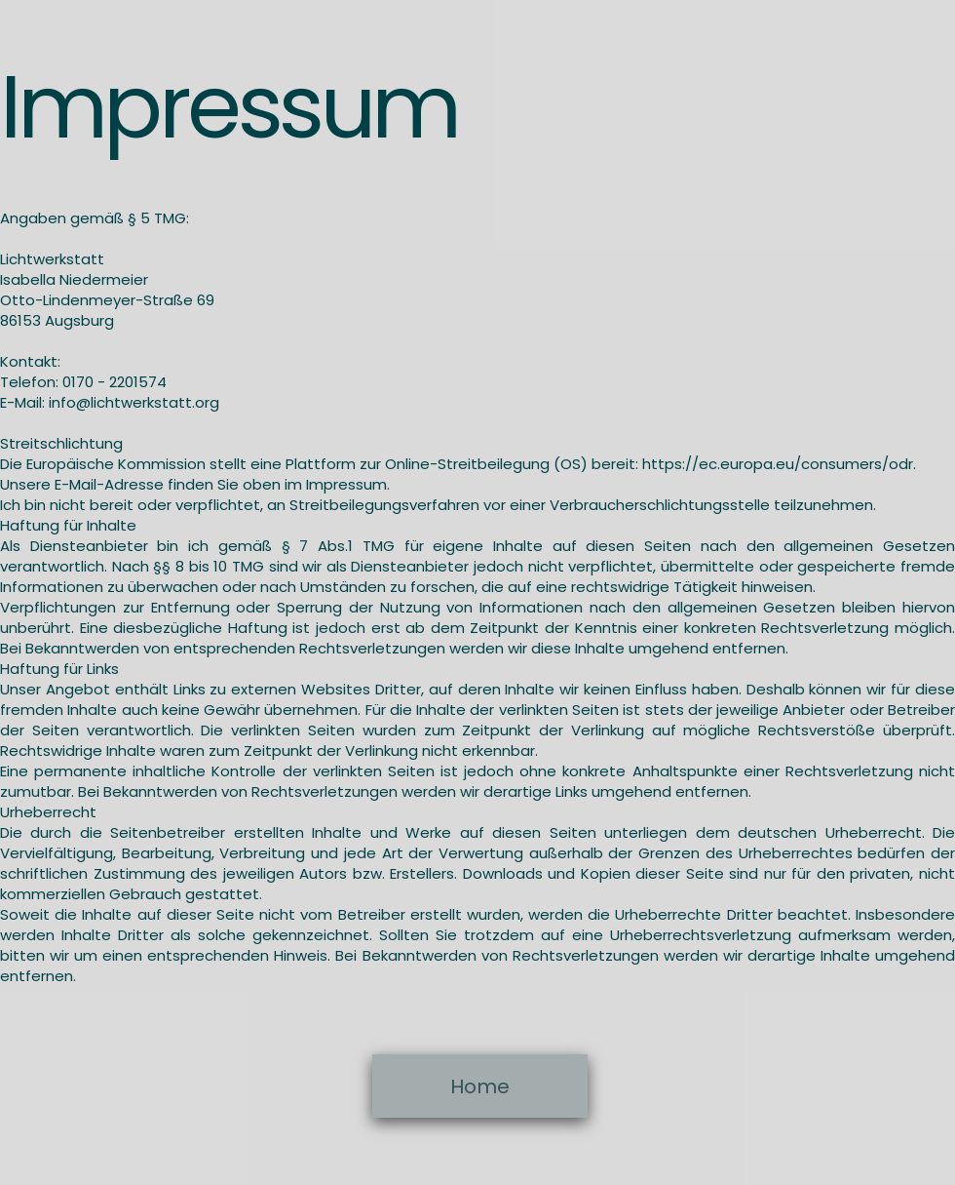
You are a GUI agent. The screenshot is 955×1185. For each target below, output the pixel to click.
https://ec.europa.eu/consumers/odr (777, 464)
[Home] (480, 1086)
